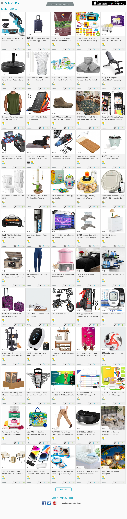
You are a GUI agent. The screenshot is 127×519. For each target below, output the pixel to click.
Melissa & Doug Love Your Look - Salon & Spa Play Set (62, 78)
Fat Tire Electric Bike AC (60, 314)
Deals (52, 4)
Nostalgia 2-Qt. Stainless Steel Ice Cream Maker (63, 275)
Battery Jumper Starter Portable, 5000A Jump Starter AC (87, 316)
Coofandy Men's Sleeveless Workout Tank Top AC (12, 118)
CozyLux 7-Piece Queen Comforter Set (85, 275)
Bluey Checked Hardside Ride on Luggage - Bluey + (37, 434)
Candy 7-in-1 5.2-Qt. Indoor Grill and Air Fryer (11, 236)
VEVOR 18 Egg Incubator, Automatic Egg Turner (86, 197)
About (55, 498)
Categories (64, 4)
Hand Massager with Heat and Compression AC (36, 354)
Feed (71, 498)
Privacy (63, 498)
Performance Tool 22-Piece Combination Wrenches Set (37, 393)
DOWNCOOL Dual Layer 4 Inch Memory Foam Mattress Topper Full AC (88, 473)
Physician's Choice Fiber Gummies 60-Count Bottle (11, 433)
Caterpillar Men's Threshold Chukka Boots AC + (62, 119)
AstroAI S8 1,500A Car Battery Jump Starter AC (37, 118)
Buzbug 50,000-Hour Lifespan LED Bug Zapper (63, 236)
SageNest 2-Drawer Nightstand (109, 236)
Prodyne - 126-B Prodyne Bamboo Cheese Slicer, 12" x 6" (87, 158)
